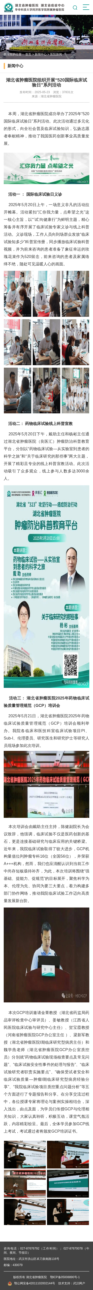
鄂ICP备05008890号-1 (65, 1277)
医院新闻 (56, 54)
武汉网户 (79, 1283)
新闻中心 (41, 54)
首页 (28, 54)
